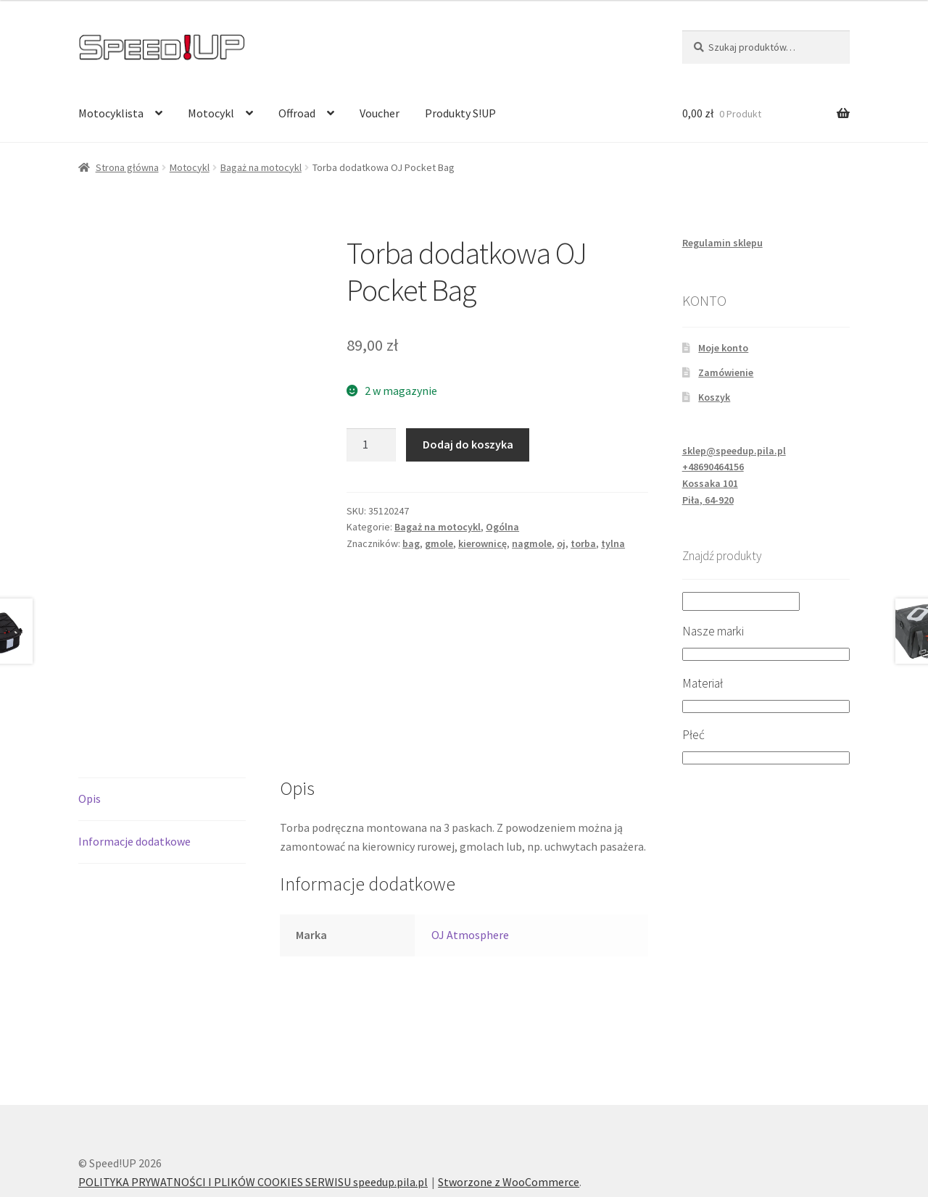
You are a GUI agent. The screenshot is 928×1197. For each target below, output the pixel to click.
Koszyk (714, 397)
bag (411, 543)
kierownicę (482, 543)
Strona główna (127, 167)
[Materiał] (766, 706)
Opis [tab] (89, 730)
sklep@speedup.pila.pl (734, 450)
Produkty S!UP (460, 113)
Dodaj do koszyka (468, 444)
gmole (439, 543)
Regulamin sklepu (722, 242)
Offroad (296, 113)
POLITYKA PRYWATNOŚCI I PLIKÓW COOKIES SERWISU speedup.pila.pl (253, 1113)
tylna (613, 543)
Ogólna (502, 526)
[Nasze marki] (766, 654)
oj (561, 543)
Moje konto (723, 347)
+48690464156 (713, 466)
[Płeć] (766, 757)
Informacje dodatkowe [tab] (134, 773)
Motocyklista (111, 113)
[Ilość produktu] (371, 445)
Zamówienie (725, 372)
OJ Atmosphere (470, 866)
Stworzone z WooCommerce (508, 1113)
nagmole (532, 543)
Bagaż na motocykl (261, 167)
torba (583, 543)
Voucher (379, 113)
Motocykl (211, 113)
